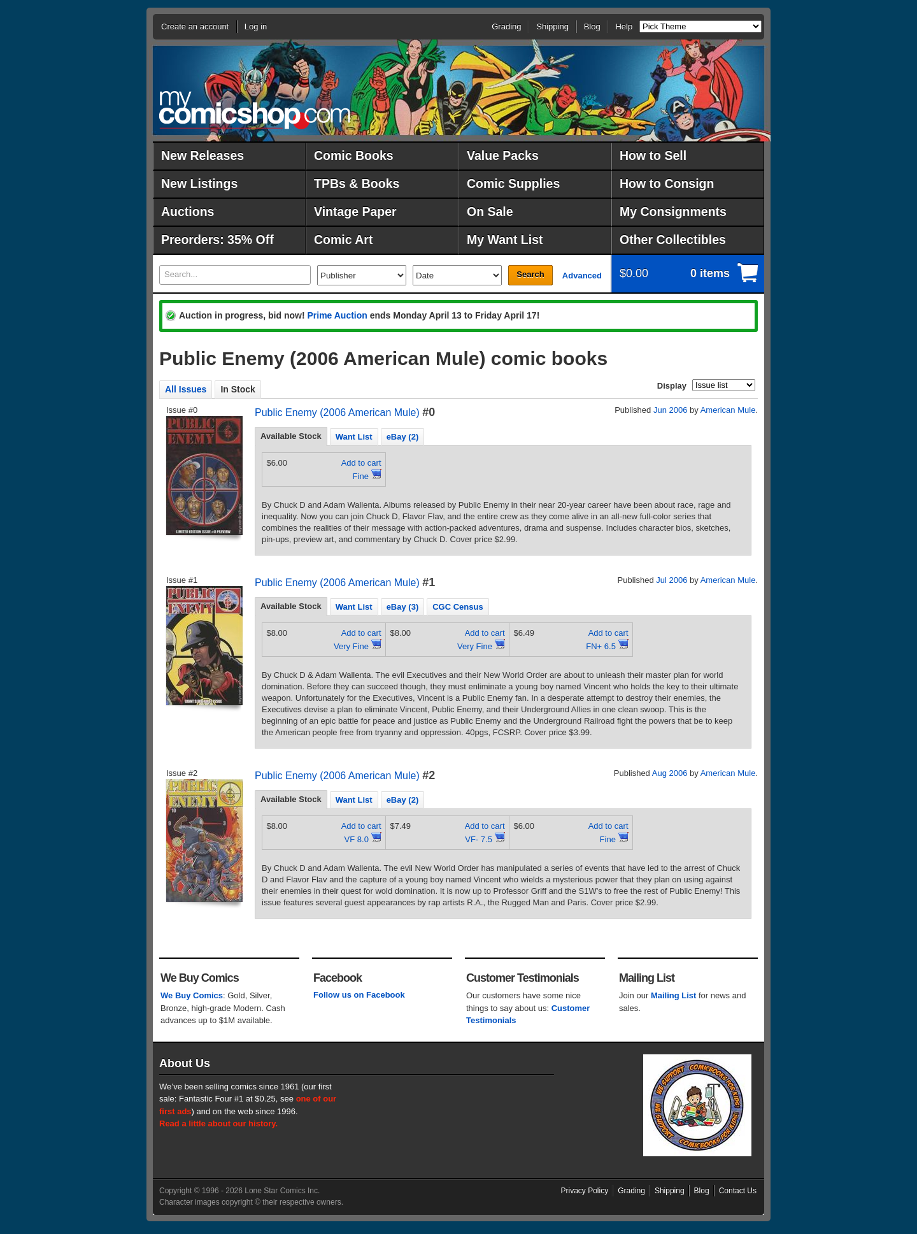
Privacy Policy (585, 1190)
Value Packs (503, 155)
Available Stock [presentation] (291, 436)
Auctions (187, 211)
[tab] (291, 436)
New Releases (202, 155)
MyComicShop (254, 109)
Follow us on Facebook (359, 995)
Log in (256, 26)
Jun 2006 (670, 410)
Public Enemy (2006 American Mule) (337, 412)
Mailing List (674, 995)
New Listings (199, 183)
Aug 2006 (670, 773)
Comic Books (354, 155)
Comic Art (343, 240)
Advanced (582, 275)
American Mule (728, 410)
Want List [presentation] (354, 436)
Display (671, 386)
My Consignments (673, 211)
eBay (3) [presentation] (403, 607)
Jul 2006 (671, 580)
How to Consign (667, 183)
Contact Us (738, 1190)
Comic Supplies (513, 183)
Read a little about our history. (218, 1123)
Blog (592, 26)
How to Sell (653, 155)
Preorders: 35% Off (217, 240)
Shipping (552, 26)
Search (530, 274)
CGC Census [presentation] (457, 607)
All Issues (185, 389)
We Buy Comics (191, 995)
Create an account (195, 26)
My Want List (505, 240)
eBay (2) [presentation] (403, 436)
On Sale (490, 211)
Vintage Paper (355, 211)
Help (623, 26)
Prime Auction (337, 315)
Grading (506, 26)
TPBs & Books (356, 183)
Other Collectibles (673, 240)
